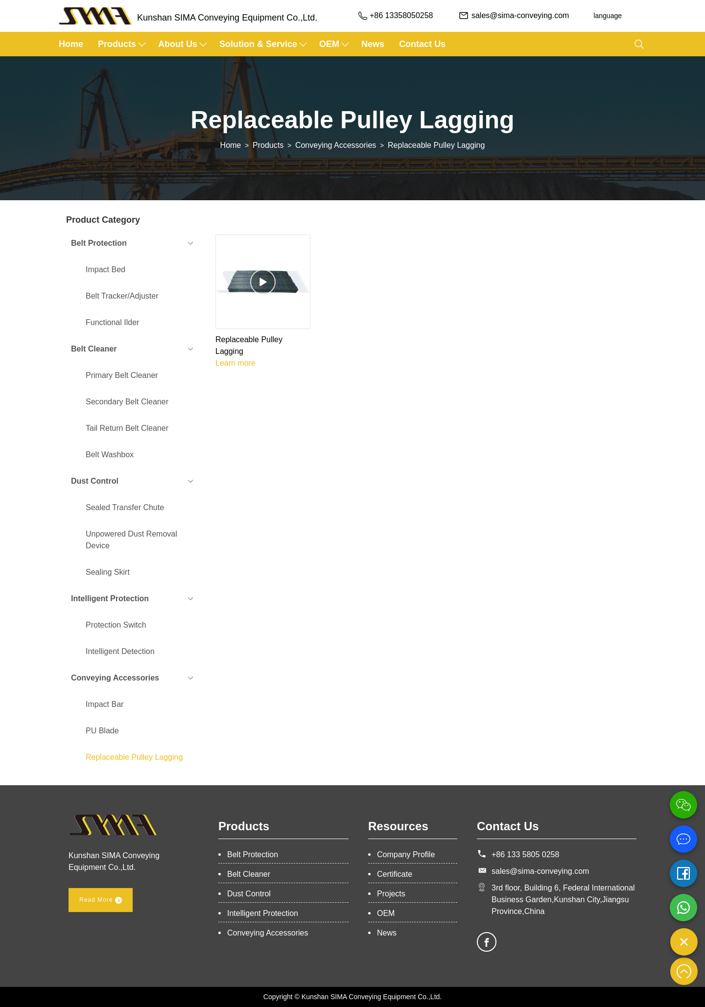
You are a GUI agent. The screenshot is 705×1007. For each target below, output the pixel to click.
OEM (329, 44)
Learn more (235, 363)
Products (117, 44)
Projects (391, 894)
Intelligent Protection (262, 913)
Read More (100, 900)
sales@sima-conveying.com (519, 15)
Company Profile (406, 854)
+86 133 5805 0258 (525, 854)
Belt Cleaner (248, 874)
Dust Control (249, 894)
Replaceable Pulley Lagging (436, 145)
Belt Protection (252, 854)
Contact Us (422, 44)
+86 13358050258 (400, 15)
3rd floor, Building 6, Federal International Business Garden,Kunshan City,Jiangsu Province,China (563, 899)
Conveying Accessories (335, 145)
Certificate (394, 874)
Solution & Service (258, 44)
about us (177, 44)
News (372, 44)
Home (71, 44)
